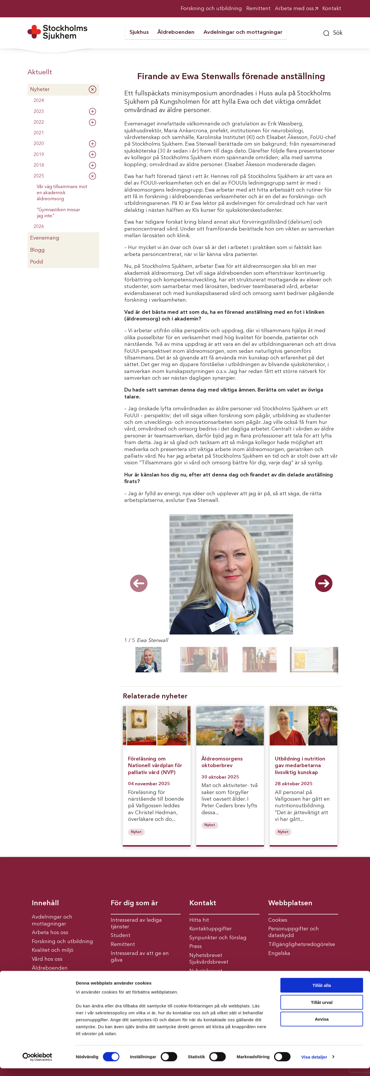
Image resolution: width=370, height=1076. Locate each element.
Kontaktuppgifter (210, 929)
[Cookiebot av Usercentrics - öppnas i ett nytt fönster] (37, 1064)
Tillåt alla (321, 992)
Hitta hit (199, 920)
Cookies (277, 920)
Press (195, 946)
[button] (333, 32)
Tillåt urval (322, 1010)
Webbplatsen (290, 903)
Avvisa (322, 1026)
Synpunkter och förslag (218, 937)
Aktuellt (39, 72)
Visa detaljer (314, 1064)
